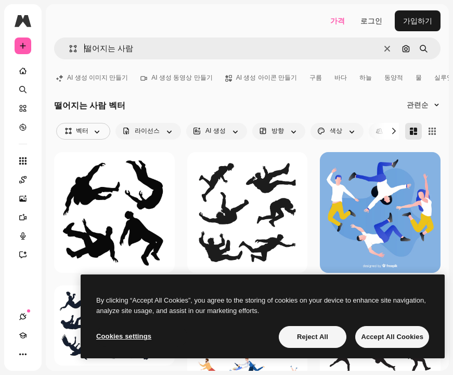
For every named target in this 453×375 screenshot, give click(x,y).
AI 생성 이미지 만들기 (92, 77)
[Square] (432, 131)
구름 (315, 77)
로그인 (371, 21)
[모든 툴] (23, 161)
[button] (69, 49)
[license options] (148, 131)
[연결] (23, 316)
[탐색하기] (23, 127)
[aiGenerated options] (216, 131)
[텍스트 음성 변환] (23, 236)
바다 (340, 77)
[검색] (23, 89)
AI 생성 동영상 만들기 (176, 77)
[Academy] (23, 335)
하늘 (365, 77)
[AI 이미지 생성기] (23, 198)
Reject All (312, 337)
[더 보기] (23, 354)
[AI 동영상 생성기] (23, 217)
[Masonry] (413, 131)
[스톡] (23, 108)
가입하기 (417, 21)
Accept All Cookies (392, 337)
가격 (337, 21)
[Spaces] (23, 179)
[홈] (23, 71)
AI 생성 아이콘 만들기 (261, 77)
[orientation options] (278, 131)
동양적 (393, 77)
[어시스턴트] (23, 254)
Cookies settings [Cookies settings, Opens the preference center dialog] (123, 336)
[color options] (337, 131)
